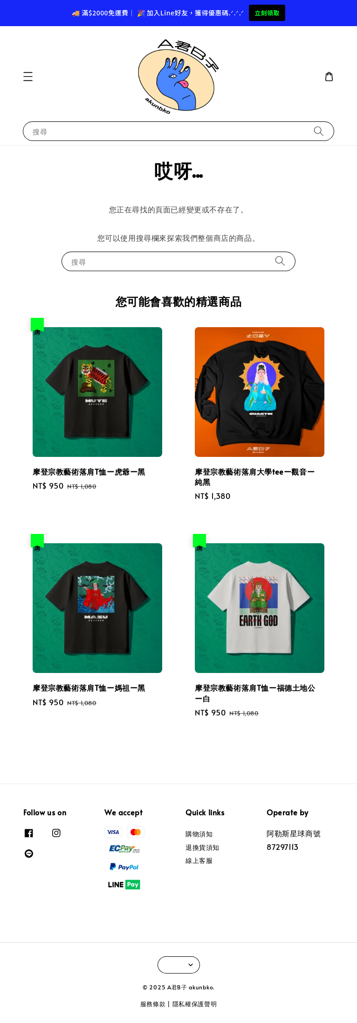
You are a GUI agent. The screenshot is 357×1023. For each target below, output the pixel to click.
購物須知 (199, 834)
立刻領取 (267, 12)
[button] (28, 76)
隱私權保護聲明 (194, 1004)
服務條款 (153, 1004)
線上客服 (199, 860)
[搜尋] (319, 131)
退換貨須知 (202, 847)
